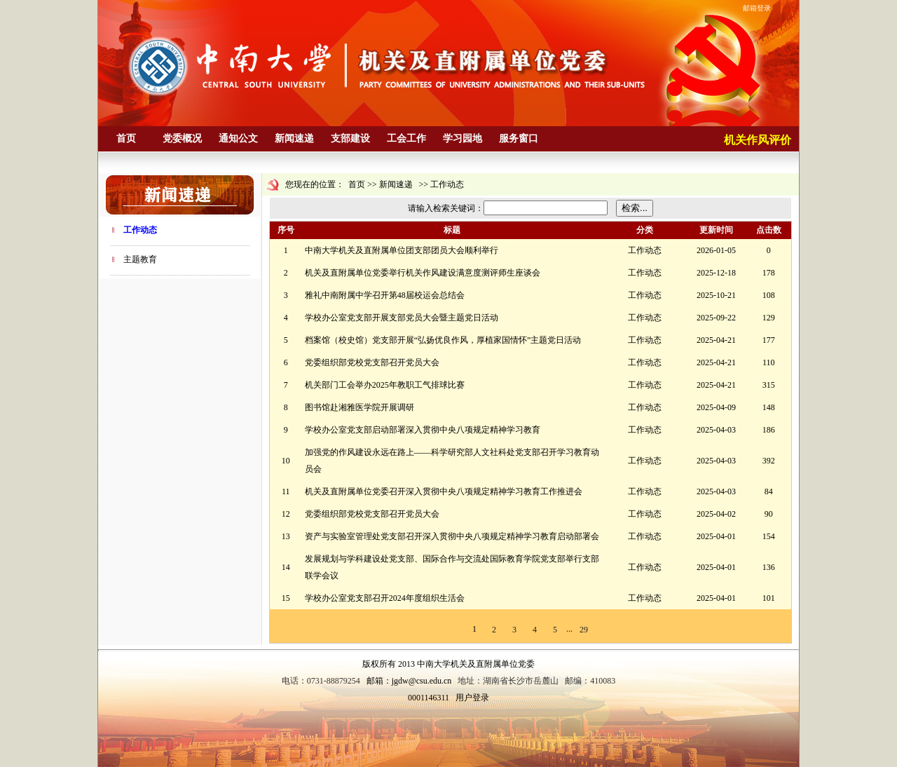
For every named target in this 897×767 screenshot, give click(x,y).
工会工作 (406, 138)
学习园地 (462, 138)
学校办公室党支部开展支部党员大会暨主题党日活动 (401, 318)
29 (584, 629)
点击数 (768, 230)
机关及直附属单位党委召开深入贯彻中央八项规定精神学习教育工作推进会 (443, 491)
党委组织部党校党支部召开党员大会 (372, 362)
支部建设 (350, 138)
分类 (644, 230)
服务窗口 (518, 138)
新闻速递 (294, 138)
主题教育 (140, 259)
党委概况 (182, 138)
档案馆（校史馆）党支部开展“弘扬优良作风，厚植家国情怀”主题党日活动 (443, 340)
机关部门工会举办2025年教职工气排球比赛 (385, 385)
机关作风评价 (757, 140)
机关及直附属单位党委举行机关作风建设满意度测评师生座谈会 (422, 273)
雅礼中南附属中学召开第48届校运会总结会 (385, 295)
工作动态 (140, 230)
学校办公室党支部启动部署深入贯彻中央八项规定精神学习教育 (422, 430)
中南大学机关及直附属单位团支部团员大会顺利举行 (401, 250)
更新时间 (716, 230)
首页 (126, 138)
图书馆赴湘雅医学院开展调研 (359, 407)
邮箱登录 (757, 8)
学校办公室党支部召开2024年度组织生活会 (385, 598)
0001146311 (428, 697)
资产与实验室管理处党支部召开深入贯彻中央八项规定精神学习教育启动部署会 (452, 536)
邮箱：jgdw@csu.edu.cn (409, 681)
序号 (286, 230)
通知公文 (238, 138)
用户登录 (472, 697)
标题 (452, 230)
